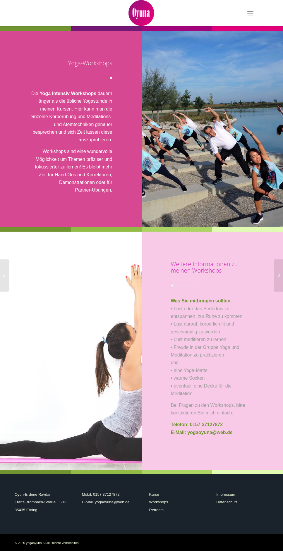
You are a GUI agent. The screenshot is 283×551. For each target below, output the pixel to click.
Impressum (225, 494)
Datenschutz (226, 502)
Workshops (158, 502)
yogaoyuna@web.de (209, 432)
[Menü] (250, 13)
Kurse (154, 494)
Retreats (156, 510)
